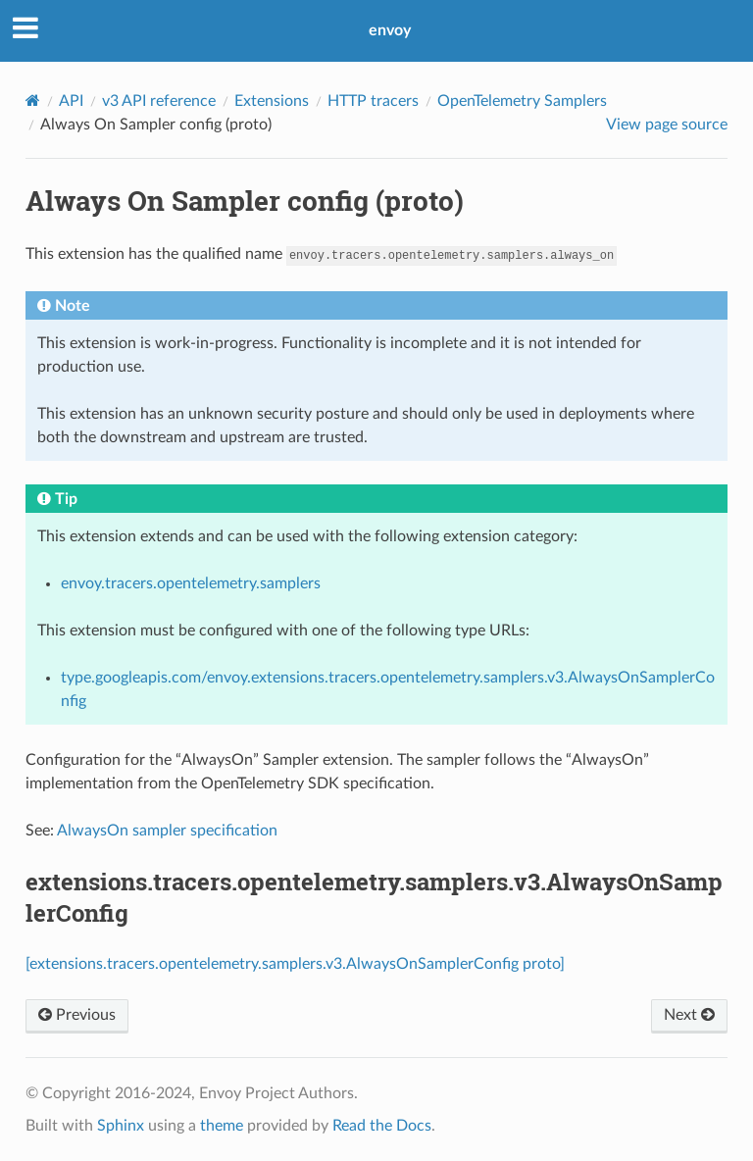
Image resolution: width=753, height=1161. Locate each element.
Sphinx (120, 1126)
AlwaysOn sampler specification (167, 830)
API (71, 101)
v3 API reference (159, 101)
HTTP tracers (373, 101)
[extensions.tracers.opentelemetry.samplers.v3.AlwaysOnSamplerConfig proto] (295, 964)
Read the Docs (381, 1126)
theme (221, 1126)
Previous (77, 1015)
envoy (390, 30)
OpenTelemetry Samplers (522, 101)
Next (689, 1015)
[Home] (32, 100)
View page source (667, 124)
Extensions (271, 101)
